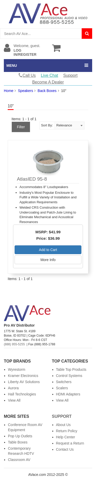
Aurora (13, 388)
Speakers (25, 91)
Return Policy (66, 431)
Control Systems (69, 376)
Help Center (65, 437)
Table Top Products (71, 369)
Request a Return (70, 443)
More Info (48, 260)
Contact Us (65, 449)
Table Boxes (17, 442)
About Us (63, 425)
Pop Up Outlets (20, 436)
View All (14, 400)
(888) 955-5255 (14, 344)
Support (70, 75)
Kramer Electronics (23, 376)
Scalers (62, 388)
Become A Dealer (48, 82)
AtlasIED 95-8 (32, 179)
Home (8, 91)
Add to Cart (48, 250)
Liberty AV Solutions (24, 382)
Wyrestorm (16, 369)
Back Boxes (47, 91)
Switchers (64, 382)
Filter (21, 127)
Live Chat (49, 75)
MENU (11, 65)
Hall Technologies (22, 394)
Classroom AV (19, 460)
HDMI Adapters (68, 394)
